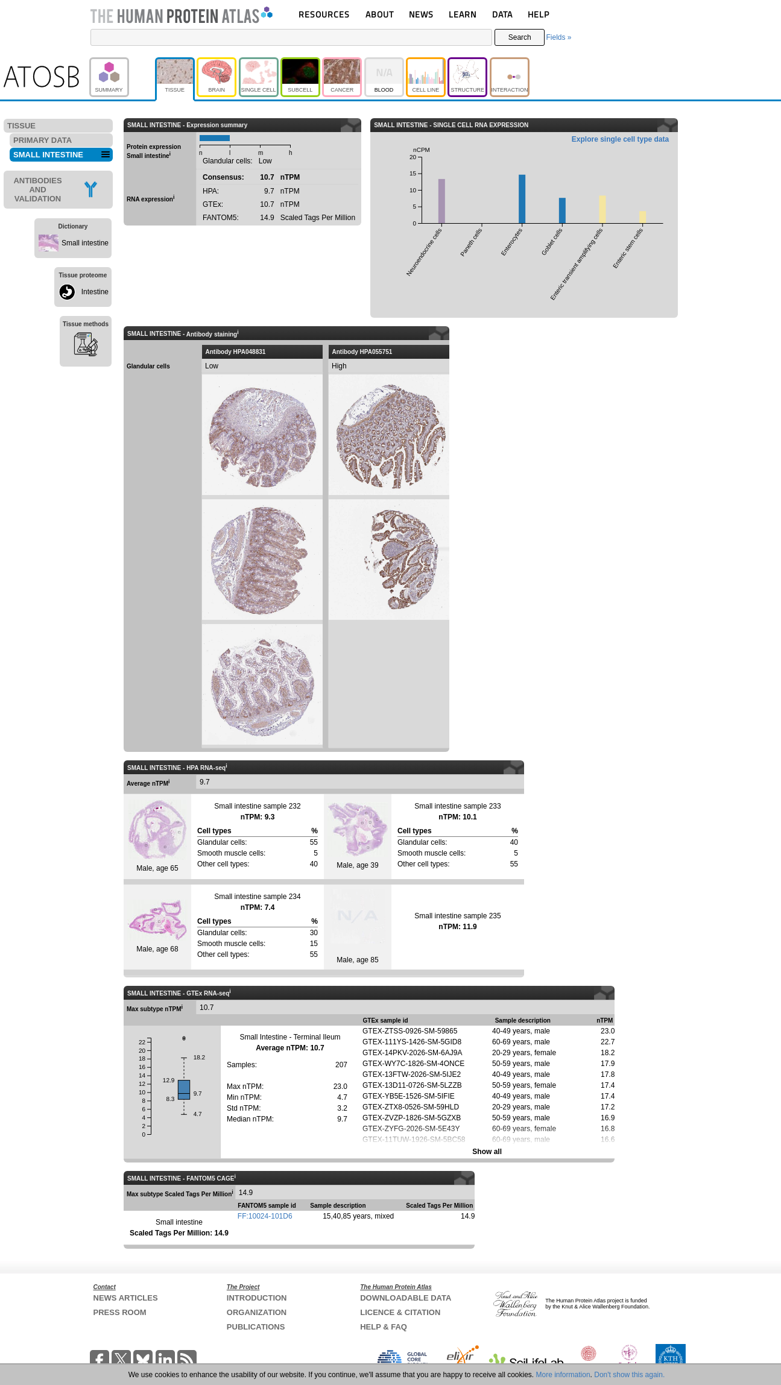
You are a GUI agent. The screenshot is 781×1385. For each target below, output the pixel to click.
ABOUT (379, 14)
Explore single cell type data (620, 139)
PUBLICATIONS (256, 1326)
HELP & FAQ (383, 1326)
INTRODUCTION (257, 1297)
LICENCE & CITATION (400, 1312)
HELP (538, 14)
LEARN (462, 14)
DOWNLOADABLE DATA (405, 1297)
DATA (502, 14)
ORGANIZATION (256, 1312)
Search (519, 37)
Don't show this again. (629, 1375)
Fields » (558, 37)
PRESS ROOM (120, 1312)
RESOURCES (324, 14)
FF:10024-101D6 (265, 1216)
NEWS (421, 14)
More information (563, 1375)
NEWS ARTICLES (125, 1297)
